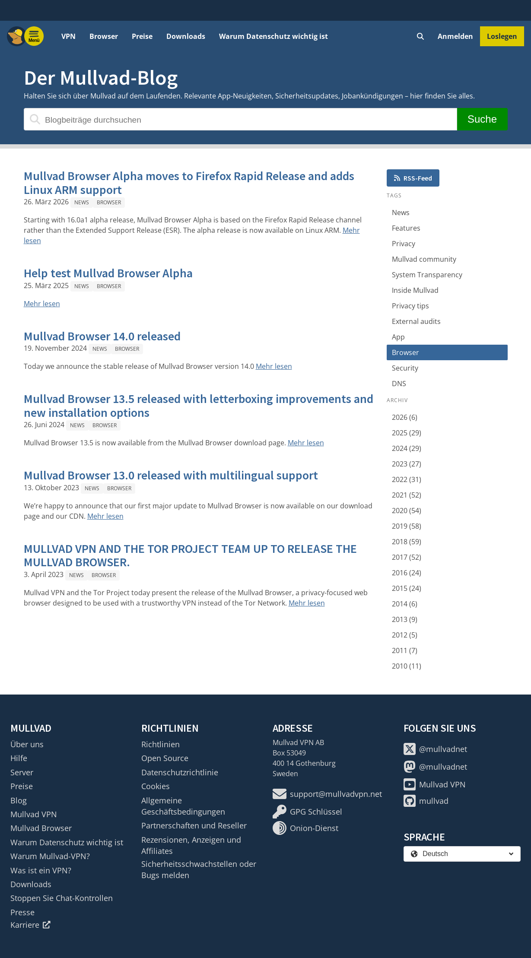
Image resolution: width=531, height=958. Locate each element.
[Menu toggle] (34, 36)
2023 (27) (406, 464)
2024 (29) (406, 448)
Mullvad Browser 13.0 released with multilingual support (171, 475)
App (398, 337)
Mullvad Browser (41, 828)
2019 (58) (406, 526)
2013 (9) (404, 619)
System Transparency (427, 274)
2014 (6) (404, 604)
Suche (481, 119)
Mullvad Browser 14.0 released (102, 336)
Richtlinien (160, 744)
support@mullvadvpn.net (327, 794)
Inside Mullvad (415, 290)
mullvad (426, 801)
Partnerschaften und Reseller (194, 825)
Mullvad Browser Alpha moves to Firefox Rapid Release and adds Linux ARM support (189, 182)
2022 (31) (406, 479)
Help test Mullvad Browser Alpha (108, 273)
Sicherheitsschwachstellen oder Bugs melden (198, 869)
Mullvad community (424, 259)
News (81, 202)
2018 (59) (406, 541)
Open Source (164, 758)
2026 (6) (404, 417)
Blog (18, 800)
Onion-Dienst (305, 828)
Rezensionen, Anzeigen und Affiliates (191, 845)
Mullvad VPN (33, 814)
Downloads (185, 36)
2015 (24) (406, 588)
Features (406, 228)
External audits (416, 321)
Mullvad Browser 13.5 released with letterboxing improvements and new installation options (198, 405)
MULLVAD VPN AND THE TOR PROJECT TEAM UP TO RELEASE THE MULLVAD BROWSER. (190, 555)
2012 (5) (404, 635)
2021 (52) (406, 495)
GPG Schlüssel (307, 811)
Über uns (27, 744)
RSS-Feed (413, 178)
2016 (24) (406, 572)
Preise (142, 36)
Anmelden (455, 36)
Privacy (403, 243)
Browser (103, 36)
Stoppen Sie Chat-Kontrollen (61, 898)
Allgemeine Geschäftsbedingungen (183, 806)
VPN (68, 36)
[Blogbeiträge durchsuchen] (240, 119)
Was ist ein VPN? (40, 870)
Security (405, 368)
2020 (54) (406, 510)
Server (21, 772)
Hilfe (18, 758)
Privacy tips (410, 306)
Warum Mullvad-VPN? (50, 856)
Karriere (30, 925)
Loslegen (502, 36)
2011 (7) (404, 650)
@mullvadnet (435, 749)
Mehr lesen (42, 303)
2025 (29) (406, 433)
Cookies (155, 786)
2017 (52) (406, 557)
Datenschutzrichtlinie (179, 772)
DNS (399, 383)
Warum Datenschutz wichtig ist (273, 36)
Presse (22, 912)
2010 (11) (406, 666)
